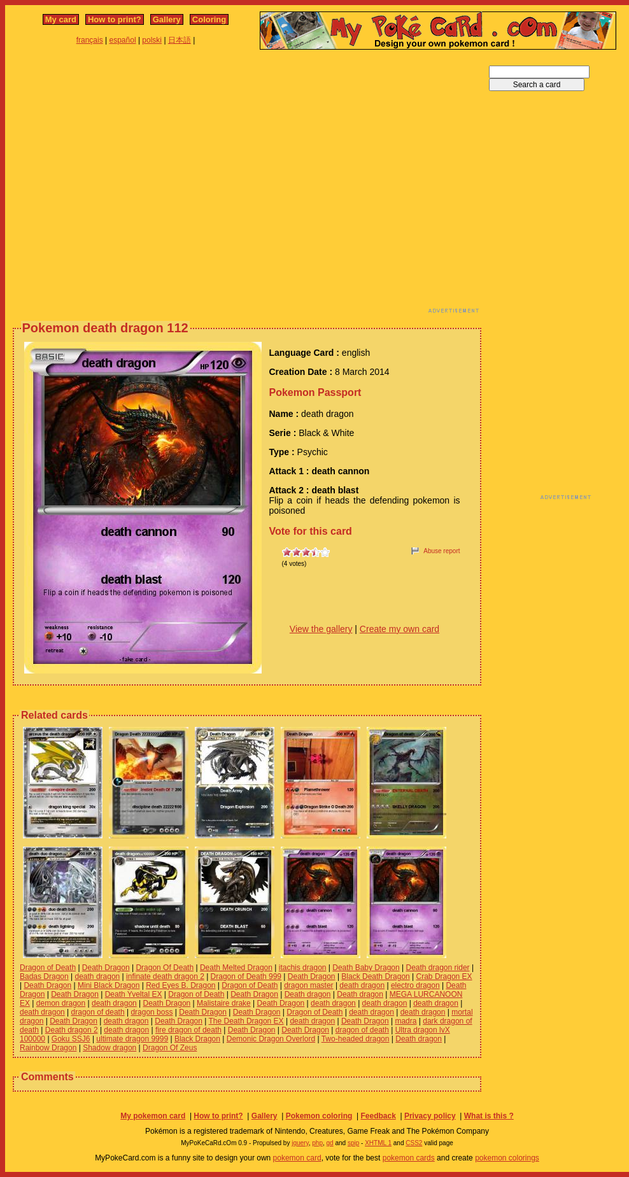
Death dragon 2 (71, 1029)
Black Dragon (197, 1038)
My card (60, 19)
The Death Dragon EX (246, 1021)
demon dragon (60, 1003)
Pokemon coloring (319, 1115)
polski (152, 40)
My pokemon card (152, 1115)
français (89, 40)
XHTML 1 (378, 1142)
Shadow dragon (109, 1047)
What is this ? (489, 1115)
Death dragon (308, 994)
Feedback (377, 1115)
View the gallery (321, 629)
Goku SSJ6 (71, 1038)
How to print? (114, 19)
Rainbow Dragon (48, 1047)
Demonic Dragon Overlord (271, 1038)
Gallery (167, 19)
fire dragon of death (188, 1029)
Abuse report (441, 550)
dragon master (308, 985)
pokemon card (297, 1157)
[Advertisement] (119, 185)
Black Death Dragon (375, 976)
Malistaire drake (224, 1003)
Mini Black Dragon (108, 985)
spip (353, 1142)
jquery (300, 1142)
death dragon (97, 976)
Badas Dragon (44, 976)
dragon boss (152, 1012)
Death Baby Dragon (365, 967)
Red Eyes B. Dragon (180, 985)
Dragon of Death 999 (246, 976)
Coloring (209, 19)
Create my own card (399, 629)
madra (405, 1021)
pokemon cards (409, 1157)
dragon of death (98, 1012)
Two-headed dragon (356, 1038)
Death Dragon (106, 967)
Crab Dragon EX (444, 976)
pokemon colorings (507, 1157)
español (123, 40)
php (317, 1142)
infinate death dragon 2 (165, 976)
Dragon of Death (48, 967)
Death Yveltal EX (133, 994)
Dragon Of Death (165, 967)
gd (330, 1142)
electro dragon (415, 985)
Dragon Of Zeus (170, 1047)
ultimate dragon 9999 (132, 1038)
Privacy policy (430, 1115)
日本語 (179, 40)
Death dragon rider (437, 967)
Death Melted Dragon (236, 967)
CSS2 (414, 1142)
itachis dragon (303, 967)
